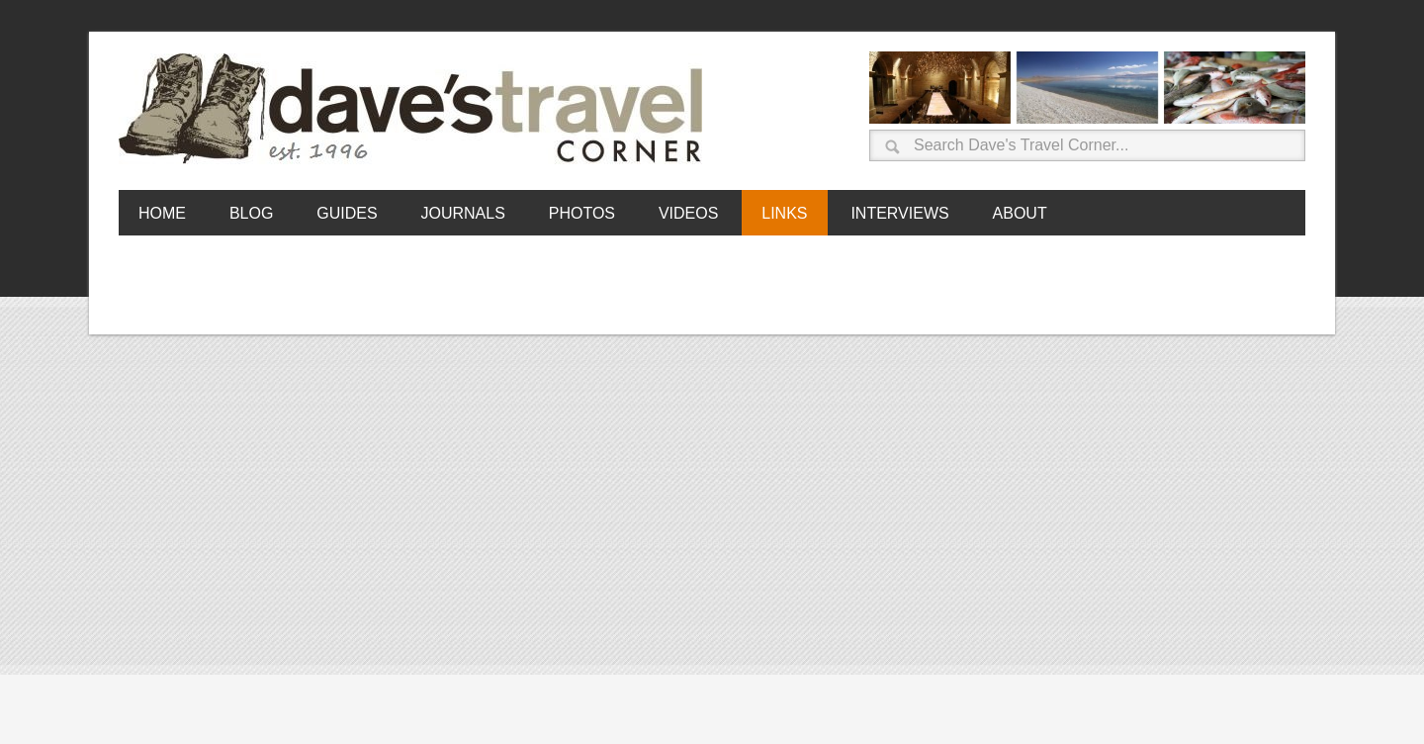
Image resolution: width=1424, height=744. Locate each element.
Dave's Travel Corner (415, 109)
